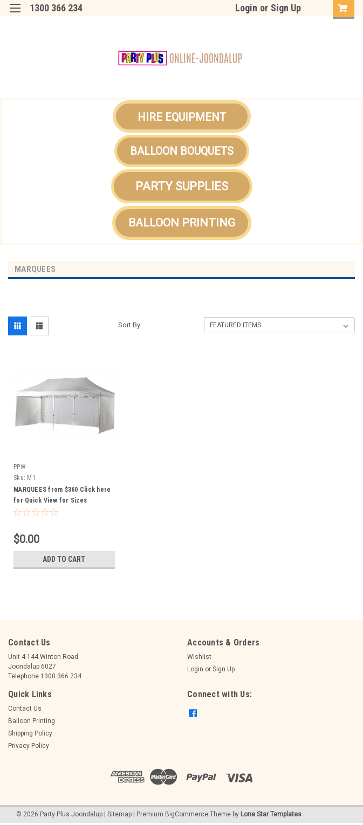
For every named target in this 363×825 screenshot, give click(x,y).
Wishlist (199, 657)
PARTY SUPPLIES (181, 186)
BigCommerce (186, 814)
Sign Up (286, 7)
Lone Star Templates (271, 814)
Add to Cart (64, 559)
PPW (19, 467)
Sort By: (130, 325)
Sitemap (119, 814)
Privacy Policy (28, 746)
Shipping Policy (30, 733)
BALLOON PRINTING (181, 222)
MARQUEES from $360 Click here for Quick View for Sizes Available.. (62, 500)
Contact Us (25, 708)
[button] (182, 116)
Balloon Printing (31, 721)
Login (246, 7)
